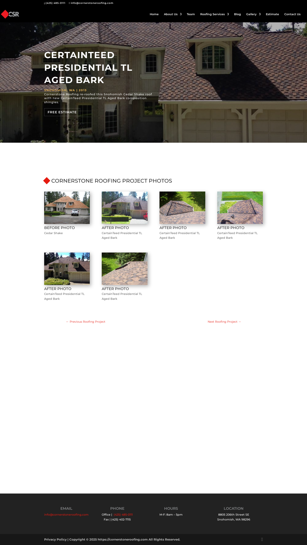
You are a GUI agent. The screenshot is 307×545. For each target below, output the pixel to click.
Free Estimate (62, 112)
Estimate (272, 14)
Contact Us (292, 14)
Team (191, 14)
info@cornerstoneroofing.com (66, 515)
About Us (171, 14)
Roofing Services (212, 14)
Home (154, 14)
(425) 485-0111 (55, 2)
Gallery (251, 14)
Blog (237, 14)
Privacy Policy (55, 539)
